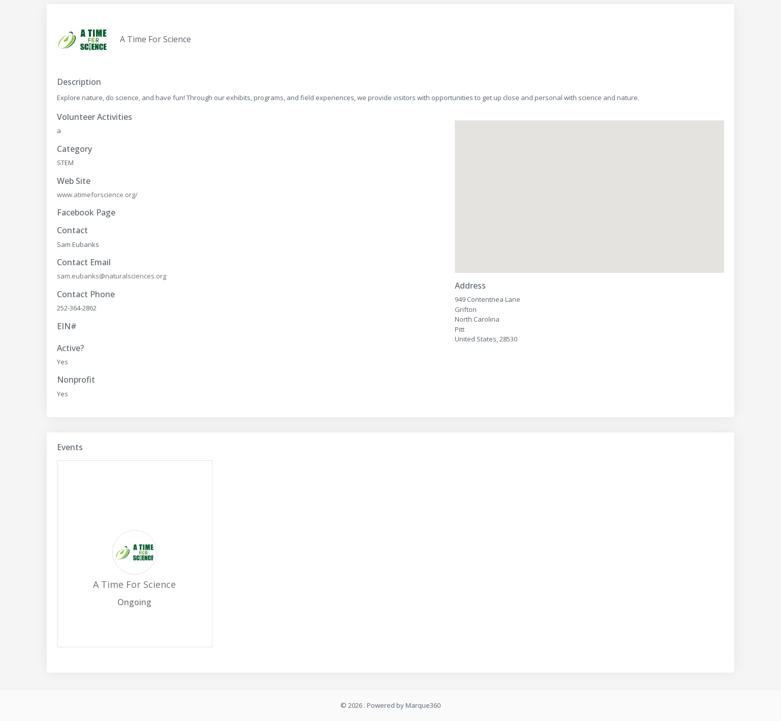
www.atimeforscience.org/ (97, 194)
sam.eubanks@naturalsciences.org (111, 275)
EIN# (67, 326)
